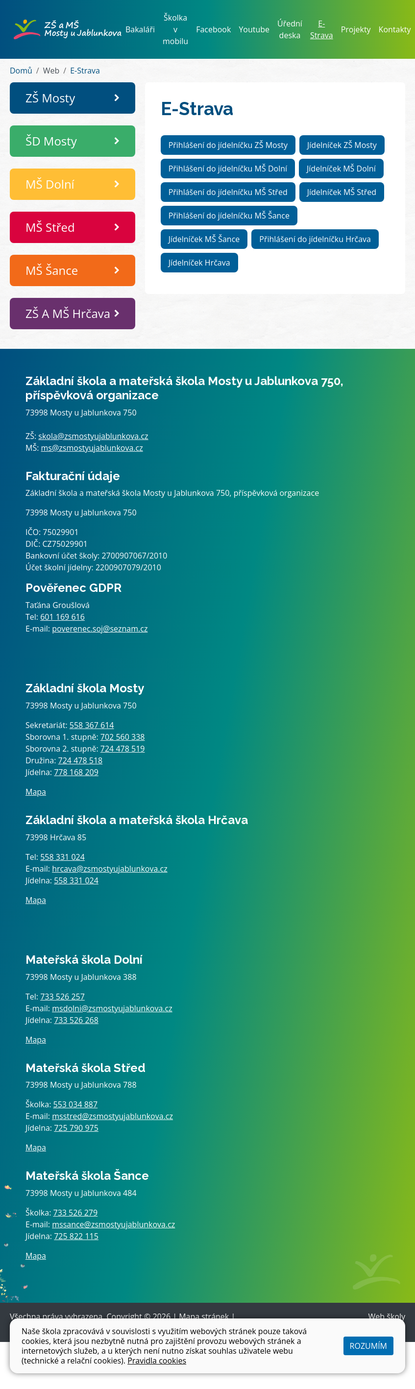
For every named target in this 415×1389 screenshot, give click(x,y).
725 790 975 (76, 1127)
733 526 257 (62, 996)
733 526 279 (75, 1212)
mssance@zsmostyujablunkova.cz (113, 1224)
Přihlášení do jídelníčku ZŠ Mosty (228, 145)
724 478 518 (80, 760)
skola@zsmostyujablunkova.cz (93, 436)
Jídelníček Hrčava (199, 262)
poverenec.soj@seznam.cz (99, 628)
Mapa (35, 791)
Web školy (386, 1316)
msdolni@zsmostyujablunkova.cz (112, 1008)
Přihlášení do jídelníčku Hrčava (315, 239)
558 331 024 (62, 857)
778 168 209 (76, 772)
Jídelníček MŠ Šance (204, 239)
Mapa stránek (204, 1316)
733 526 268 (76, 1020)
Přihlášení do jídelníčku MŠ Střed (228, 192)
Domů (21, 70)
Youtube (254, 29)
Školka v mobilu (175, 29)
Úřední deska (289, 29)
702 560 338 (122, 736)
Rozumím (368, 1345)
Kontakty (395, 29)
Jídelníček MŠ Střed (341, 192)
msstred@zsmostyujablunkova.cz (112, 1116)
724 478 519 (122, 748)
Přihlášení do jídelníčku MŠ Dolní (228, 168)
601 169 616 (62, 616)
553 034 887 (75, 1104)
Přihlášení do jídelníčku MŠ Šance (229, 215)
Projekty (356, 29)
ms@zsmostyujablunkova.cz (92, 447)
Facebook (213, 29)
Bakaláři (140, 29)
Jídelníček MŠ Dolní (341, 168)
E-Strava (321, 29)
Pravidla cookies (156, 1360)
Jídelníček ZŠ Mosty (342, 145)
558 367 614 (92, 725)
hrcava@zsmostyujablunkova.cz (110, 868)
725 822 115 (76, 1236)
